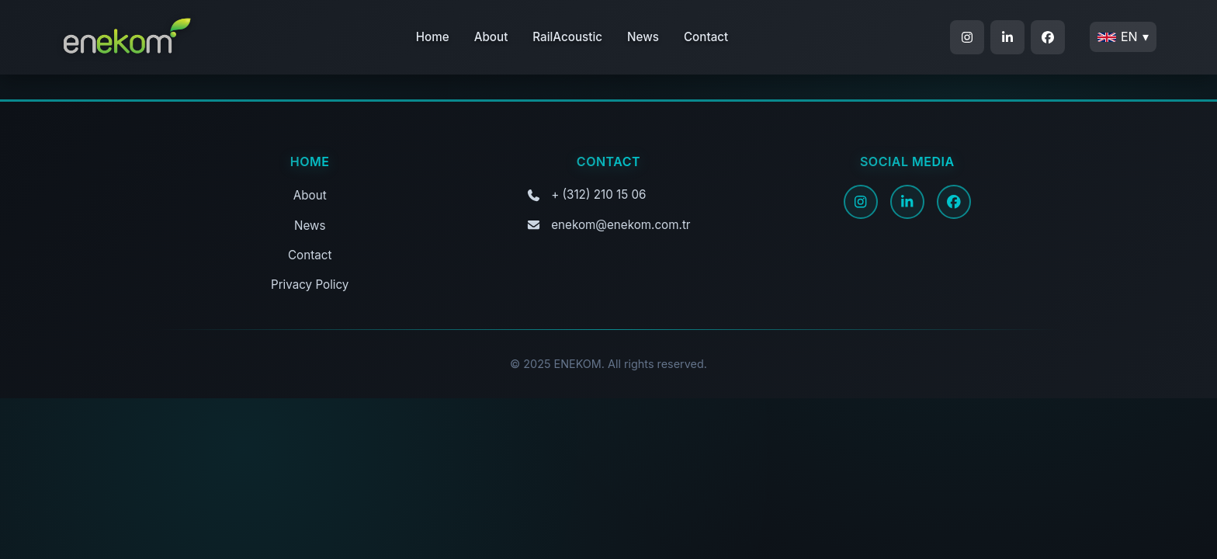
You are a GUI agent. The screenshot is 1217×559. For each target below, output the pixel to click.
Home (432, 37)
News (643, 37)
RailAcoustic (567, 37)
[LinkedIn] (907, 202)
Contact (706, 37)
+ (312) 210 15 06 (598, 194)
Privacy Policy (309, 284)
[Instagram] (861, 202)
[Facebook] (954, 202)
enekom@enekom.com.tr (620, 224)
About (491, 37)
